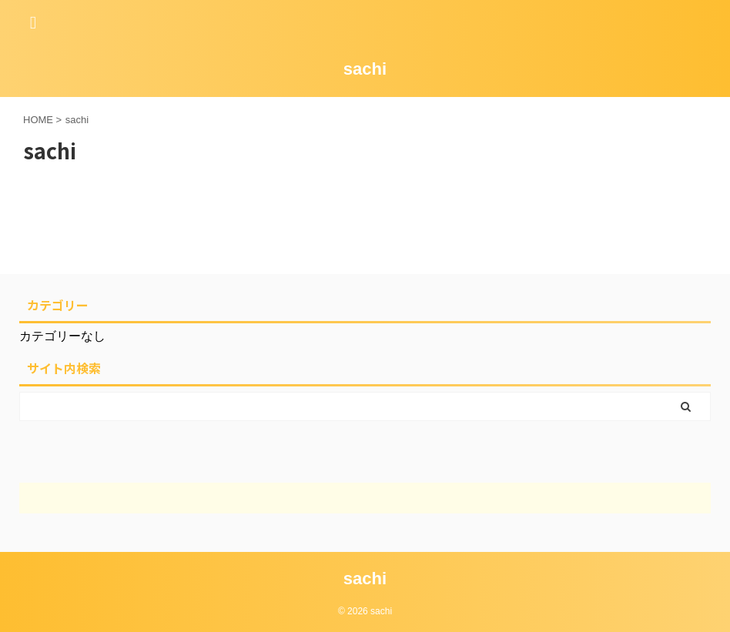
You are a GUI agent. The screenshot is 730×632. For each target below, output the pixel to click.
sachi (365, 69)
